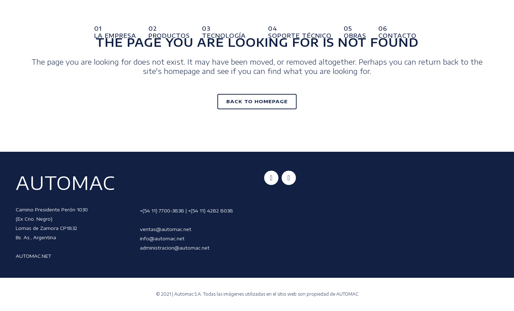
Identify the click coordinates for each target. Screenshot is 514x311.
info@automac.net (162, 238)
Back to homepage (257, 101)
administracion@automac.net (175, 248)
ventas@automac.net (165, 229)
